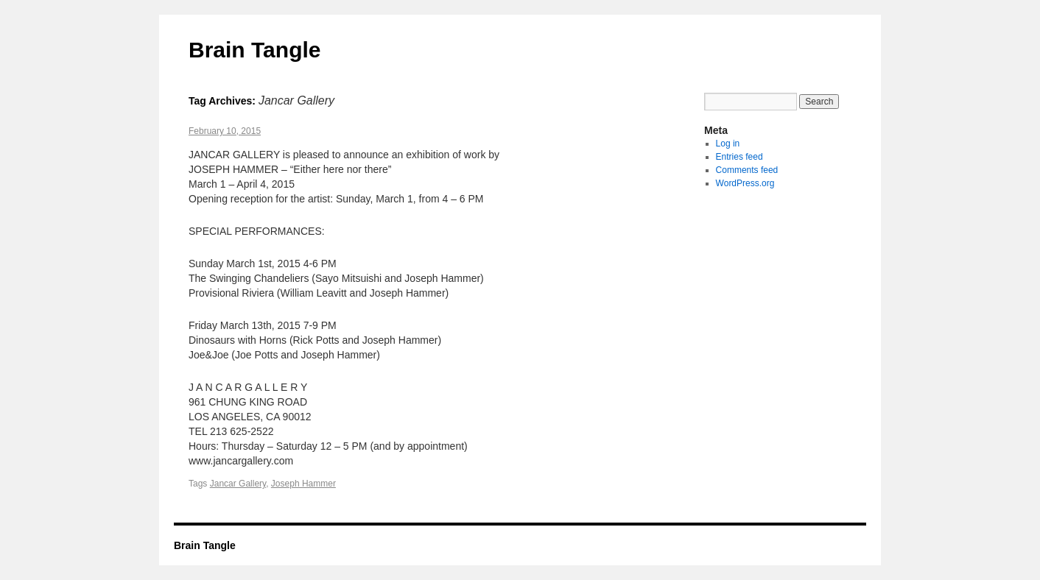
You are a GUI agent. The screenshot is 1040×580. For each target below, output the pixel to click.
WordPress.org (745, 183)
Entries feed (739, 157)
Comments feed (747, 170)
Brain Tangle (254, 50)
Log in (728, 143)
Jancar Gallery (238, 483)
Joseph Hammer (303, 483)
